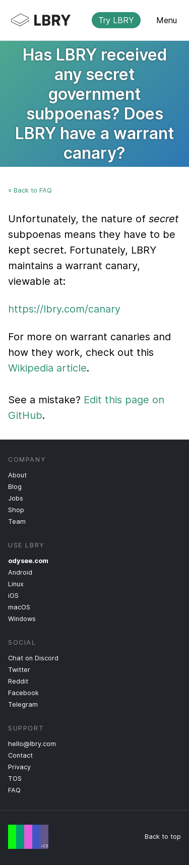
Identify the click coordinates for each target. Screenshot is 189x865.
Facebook (23, 693)
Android (20, 572)
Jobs (15, 498)
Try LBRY (116, 20)
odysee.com (28, 561)
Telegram (23, 704)
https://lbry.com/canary (64, 309)
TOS (15, 778)
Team (17, 521)
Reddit (18, 681)
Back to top (163, 836)
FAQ (14, 790)
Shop (16, 510)
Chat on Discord (33, 658)
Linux (16, 584)
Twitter (19, 669)
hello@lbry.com (32, 744)
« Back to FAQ (30, 190)
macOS (19, 607)
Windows (22, 619)
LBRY (86, 20)
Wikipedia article (47, 368)
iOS (13, 595)
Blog (15, 486)
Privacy (19, 767)
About (17, 475)
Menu (166, 20)
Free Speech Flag (28, 837)
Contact (20, 755)
